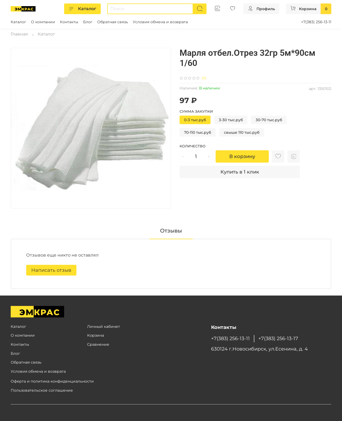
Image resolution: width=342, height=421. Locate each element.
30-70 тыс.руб (269, 119)
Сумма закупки (196, 111)
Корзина (95, 335)
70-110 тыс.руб (197, 132)
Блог (87, 21)
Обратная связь (112, 21)
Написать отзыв (51, 270)
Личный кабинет (103, 326)
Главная (19, 34)
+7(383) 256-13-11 (316, 21)
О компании (43, 21)
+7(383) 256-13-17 (278, 338)
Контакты (69, 21)
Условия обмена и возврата (160, 21)
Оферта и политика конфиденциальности (52, 381)
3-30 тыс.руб (231, 119)
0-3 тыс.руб (195, 119)
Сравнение (98, 344)
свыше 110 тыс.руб (241, 132)
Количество (192, 146)
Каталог (82, 8)
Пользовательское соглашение (42, 390)
